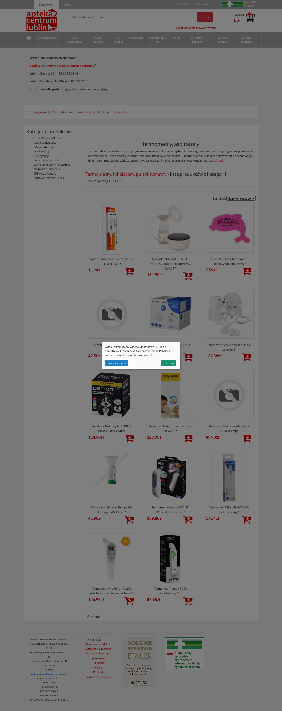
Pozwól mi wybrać (116, 363)
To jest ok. (168, 363)
